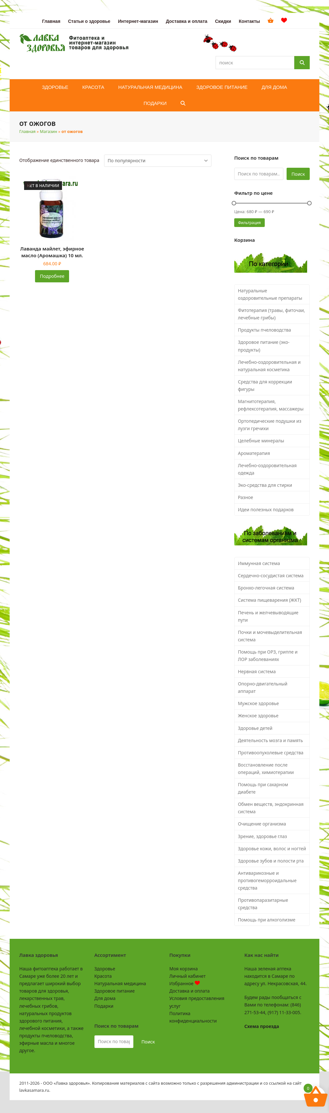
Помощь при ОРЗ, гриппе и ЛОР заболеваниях (268, 655)
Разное (245, 497)
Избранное (184, 983)
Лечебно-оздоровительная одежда (267, 469)
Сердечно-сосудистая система (270, 575)
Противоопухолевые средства (270, 753)
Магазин (48, 131)
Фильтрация (249, 222)
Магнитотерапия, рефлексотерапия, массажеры (271, 405)
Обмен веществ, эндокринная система (270, 808)
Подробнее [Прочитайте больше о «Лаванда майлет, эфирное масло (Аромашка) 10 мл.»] (52, 276)
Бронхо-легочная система (266, 588)
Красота (103, 976)
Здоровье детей (255, 728)
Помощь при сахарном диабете (263, 788)
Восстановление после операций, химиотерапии (266, 768)
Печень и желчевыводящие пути (268, 616)
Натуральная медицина (120, 983)
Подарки (103, 1006)
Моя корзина (183, 969)
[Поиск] (302, 62)
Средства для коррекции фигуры (265, 385)
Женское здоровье (258, 715)
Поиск (298, 174)
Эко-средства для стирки (265, 485)
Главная (27, 131)
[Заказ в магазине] (157, 160)
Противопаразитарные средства (263, 903)
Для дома (105, 998)
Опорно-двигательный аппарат (262, 687)
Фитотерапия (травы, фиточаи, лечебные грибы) (271, 314)
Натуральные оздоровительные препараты (270, 294)
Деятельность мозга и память (270, 740)
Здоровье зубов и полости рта (271, 861)
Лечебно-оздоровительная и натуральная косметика (269, 366)
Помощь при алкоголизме (266, 920)
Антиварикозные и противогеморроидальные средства (267, 880)
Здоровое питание (114, 991)
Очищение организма (262, 824)
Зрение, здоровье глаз (262, 836)
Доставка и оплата (189, 991)
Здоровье (104, 969)
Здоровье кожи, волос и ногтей (272, 848)
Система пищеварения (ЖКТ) (269, 600)
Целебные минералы (261, 441)
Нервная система (257, 671)
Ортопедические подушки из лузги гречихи (269, 424)
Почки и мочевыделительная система (270, 636)
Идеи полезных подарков (266, 509)
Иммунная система (259, 563)
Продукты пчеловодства (264, 330)
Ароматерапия (254, 453)
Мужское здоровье (258, 703)
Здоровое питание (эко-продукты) (263, 346)
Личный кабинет (187, 976)
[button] (183, 103)
